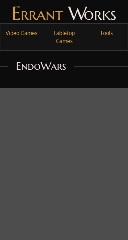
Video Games (21, 33)
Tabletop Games (64, 37)
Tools (106, 33)
